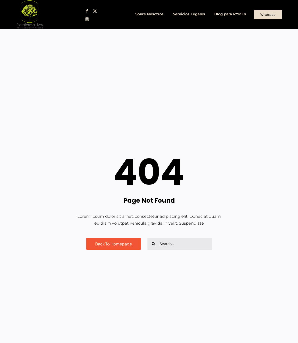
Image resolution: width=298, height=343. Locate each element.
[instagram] (87, 19)
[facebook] (87, 11)
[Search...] (179, 244)
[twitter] (95, 11)
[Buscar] (153, 244)
